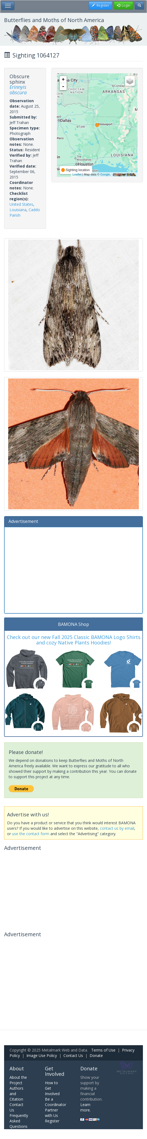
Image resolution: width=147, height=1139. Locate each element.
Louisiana (18, 209)
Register (52, 1120)
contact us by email (117, 828)
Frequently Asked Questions (19, 1121)
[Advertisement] (73, 569)
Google (105, 174)
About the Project (18, 1080)
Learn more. (85, 1107)
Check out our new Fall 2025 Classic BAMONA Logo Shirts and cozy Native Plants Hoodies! (73, 640)
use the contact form (30, 833)
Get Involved (54, 1071)
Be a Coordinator (55, 1101)
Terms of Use (103, 1050)
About (17, 1068)
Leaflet (76, 174)
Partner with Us (51, 1112)
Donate (96, 1055)
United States (21, 204)
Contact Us (73, 1055)
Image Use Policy (41, 1055)
